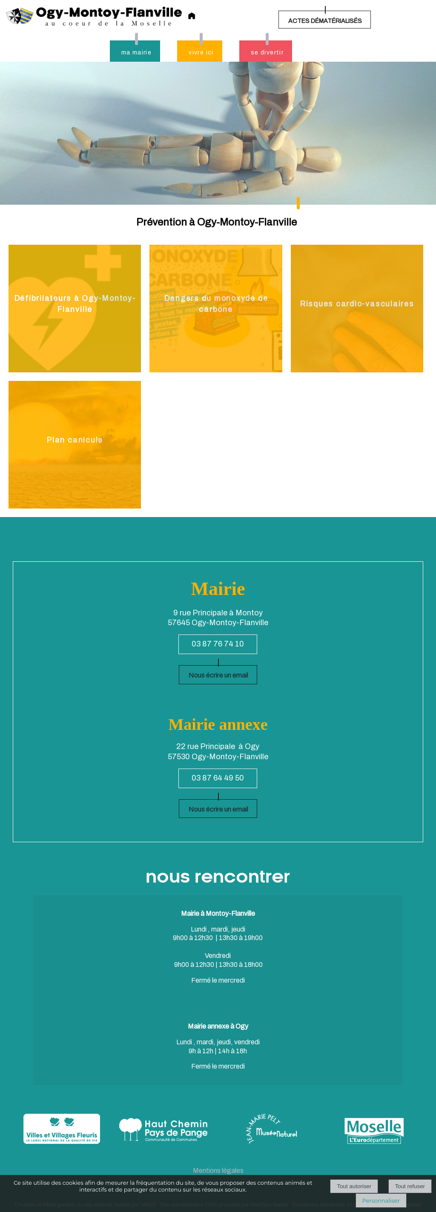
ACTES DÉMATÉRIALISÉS (325, 21)
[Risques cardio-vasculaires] (357, 308)
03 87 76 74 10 (218, 644)
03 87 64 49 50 (218, 778)
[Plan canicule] (75, 445)
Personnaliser (381, 1200)
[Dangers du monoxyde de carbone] (215, 308)
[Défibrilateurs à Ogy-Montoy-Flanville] (75, 308)
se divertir (267, 52)
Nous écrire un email (218, 675)
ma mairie (136, 52)
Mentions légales (218, 1170)
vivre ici (201, 52)
